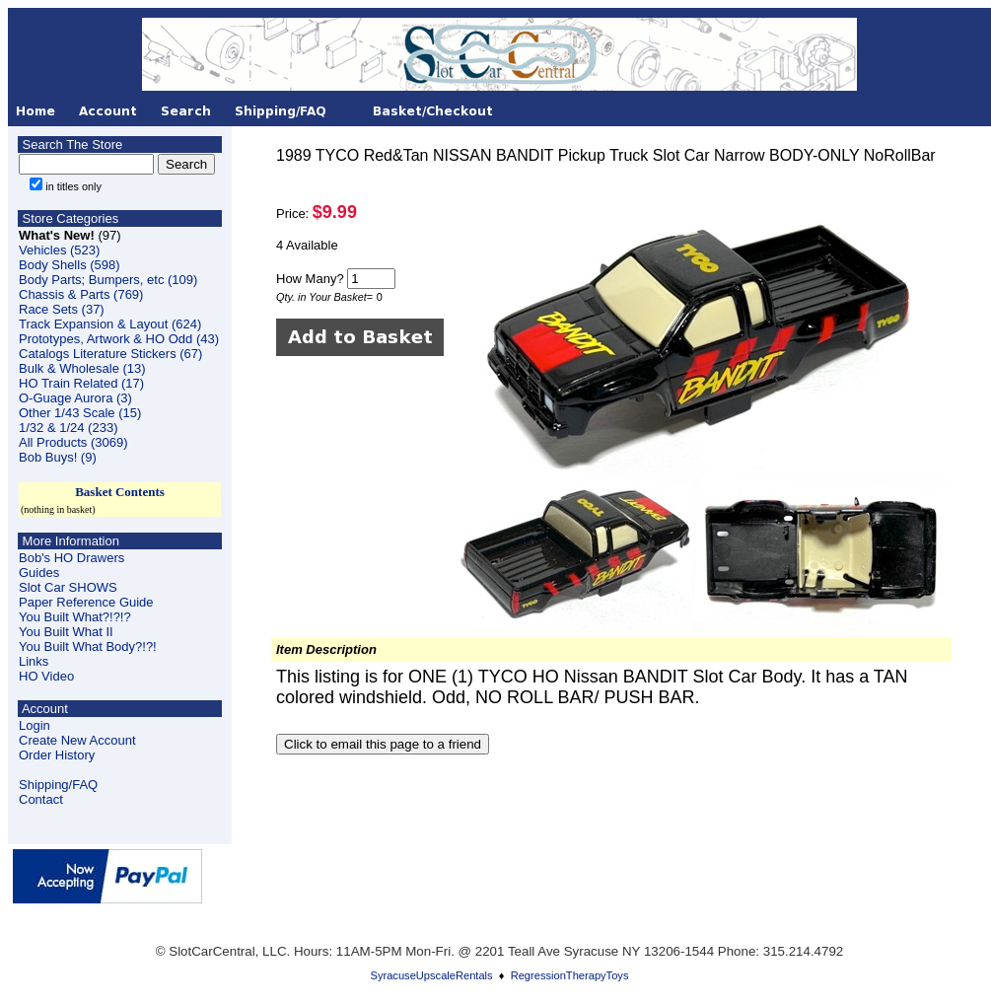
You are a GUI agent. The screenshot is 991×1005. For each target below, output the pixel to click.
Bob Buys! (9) (58, 457)
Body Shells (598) (69, 264)
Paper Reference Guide (86, 602)
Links (33, 661)
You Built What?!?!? (75, 617)
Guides (39, 572)
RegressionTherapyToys (570, 975)
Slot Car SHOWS (68, 587)
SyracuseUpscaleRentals (432, 975)
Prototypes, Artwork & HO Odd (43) (119, 338)
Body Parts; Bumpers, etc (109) (108, 279)
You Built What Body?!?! (88, 646)
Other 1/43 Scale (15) (80, 412)
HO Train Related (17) (81, 383)
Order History (57, 755)
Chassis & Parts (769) (81, 294)
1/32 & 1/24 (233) (68, 427)
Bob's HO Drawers (71, 557)
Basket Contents (120, 491)
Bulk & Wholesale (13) (82, 368)
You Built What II (66, 631)
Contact (41, 799)
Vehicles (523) (59, 250)
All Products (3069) (73, 442)
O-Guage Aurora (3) (75, 398)
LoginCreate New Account (77, 733)
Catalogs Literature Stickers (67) (110, 353)
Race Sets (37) (62, 309)
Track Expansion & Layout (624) (110, 324)
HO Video (46, 676)
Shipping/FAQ (58, 784)
